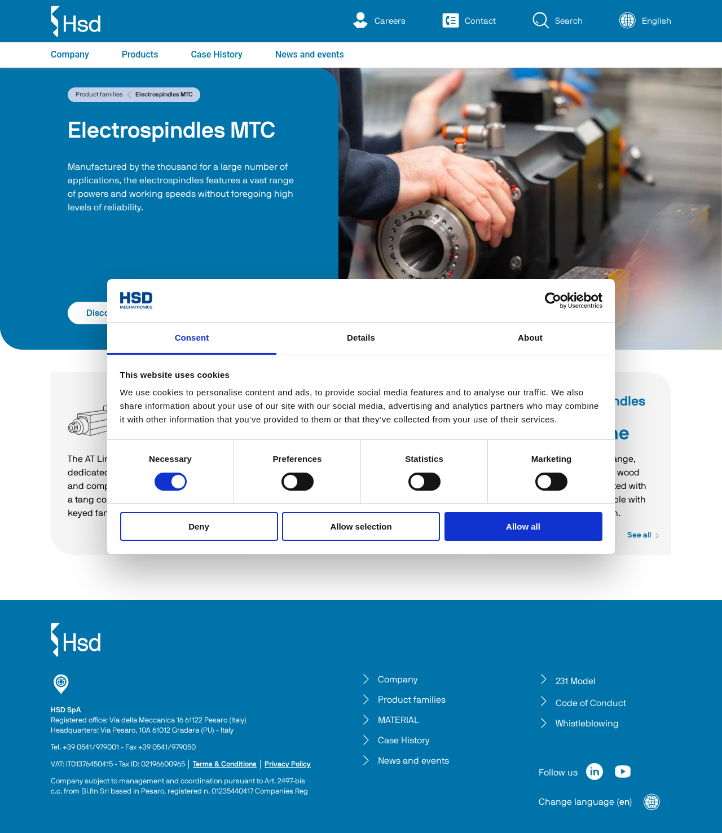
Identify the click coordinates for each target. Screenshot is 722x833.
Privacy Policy (288, 764)
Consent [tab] (192, 337)
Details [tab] (361, 337)
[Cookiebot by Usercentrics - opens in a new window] (553, 300)
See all (643, 535)
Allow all (523, 526)
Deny (198, 526)
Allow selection (360, 526)
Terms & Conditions (225, 764)
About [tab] (530, 337)
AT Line (93, 420)
